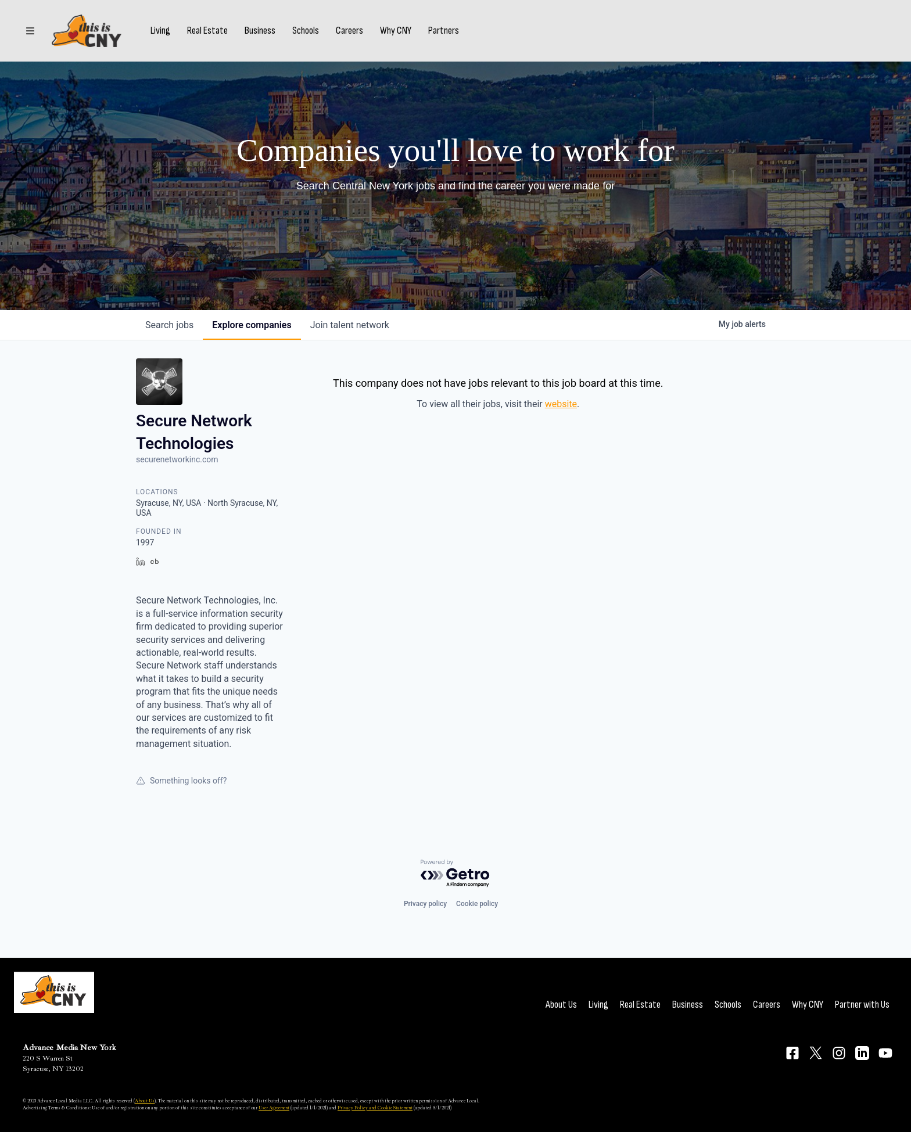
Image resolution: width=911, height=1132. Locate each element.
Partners (443, 31)
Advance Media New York (69, 1047)
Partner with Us (862, 1004)
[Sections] (30, 30)
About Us (561, 1004)
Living (160, 31)
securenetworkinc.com (177, 459)
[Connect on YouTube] (885, 1053)
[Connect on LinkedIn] (862, 1053)
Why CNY (395, 31)
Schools (305, 31)
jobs (169, 324)
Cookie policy (477, 904)
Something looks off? (181, 780)
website (561, 403)
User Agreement (274, 1108)
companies (251, 324)
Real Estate (207, 31)
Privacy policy (425, 904)
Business (260, 31)
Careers (349, 31)
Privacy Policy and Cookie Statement (375, 1108)
